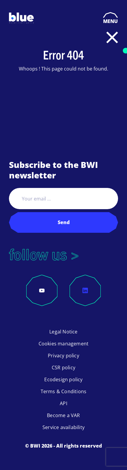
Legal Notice (63, 331)
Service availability (63, 427)
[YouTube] (42, 290)
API (63, 403)
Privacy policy (63, 355)
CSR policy (63, 367)
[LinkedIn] (85, 290)
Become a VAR (63, 415)
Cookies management (64, 343)
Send (64, 222)
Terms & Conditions (64, 391)
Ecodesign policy (63, 379)
